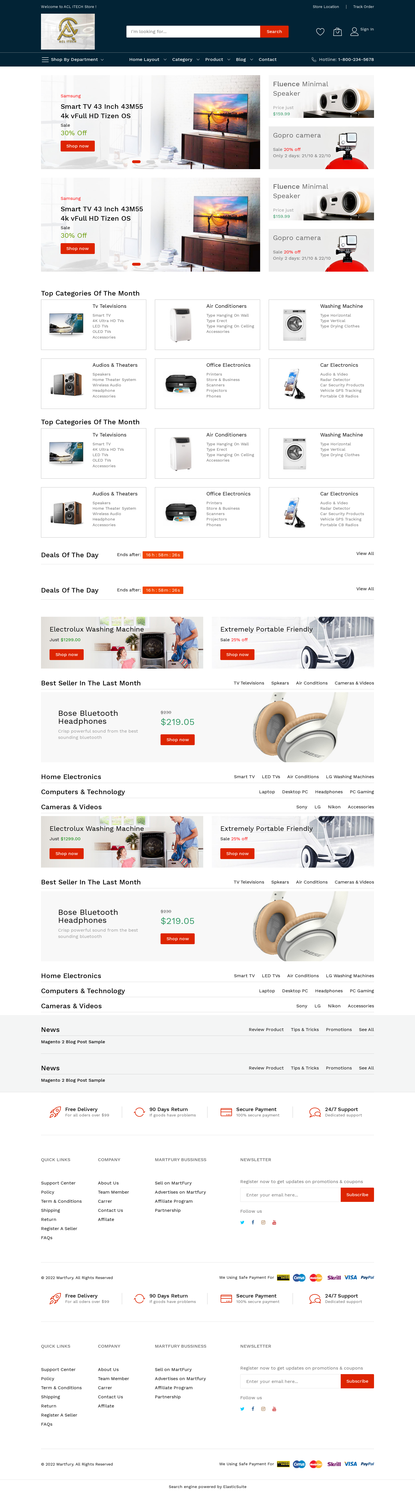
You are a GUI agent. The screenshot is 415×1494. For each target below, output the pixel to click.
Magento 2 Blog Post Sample (73, 1041)
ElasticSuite (234, 1486)
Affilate (106, 1219)
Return (48, 1219)
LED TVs (100, 326)
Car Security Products (342, 385)
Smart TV (102, 315)
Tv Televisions (109, 306)
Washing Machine (341, 306)
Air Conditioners (226, 306)
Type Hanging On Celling (230, 326)
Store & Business (223, 379)
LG (318, 806)
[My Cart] (337, 32)
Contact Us (110, 1210)
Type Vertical (332, 320)
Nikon (334, 806)
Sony (301, 806)
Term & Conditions (61, 1201)
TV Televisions (249, 683)
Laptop (267, 791)
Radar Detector (335, 379)
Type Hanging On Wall (227, 315)
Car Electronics (339, 365)
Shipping (50, 1210)
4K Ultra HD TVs (108, 320)
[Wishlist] (320, 32)
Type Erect (216, 320)
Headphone (104, 390)
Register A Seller (59, 1228)
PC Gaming (362, 791)
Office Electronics (228, 365)
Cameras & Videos (354, 683)
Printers (214, 374)
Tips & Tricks (305, 1029)
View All (365, 553)
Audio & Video (334, 374)
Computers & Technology (83, 792)
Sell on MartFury (173, 1183)
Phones (213, 396)
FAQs (46, 1237)
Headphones (329, 791)
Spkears (280, 683)
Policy (47, 1192)
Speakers (101, 374)
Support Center (58, 1183)
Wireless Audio (107, 385)
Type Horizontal (335, 315)
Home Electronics (71, 777)
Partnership (168, 1210)
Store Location (326, 7)
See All (366, 1029)
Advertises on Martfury (180, 1192)
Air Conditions (312, 683)
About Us (108, 1183)
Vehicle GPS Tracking (340, 390)
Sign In (367, 29)
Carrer (105, 1201)
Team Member (113, 1192)
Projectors (216, 390)
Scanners (215, 385)
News (50, 1030)
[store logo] (68, 32)
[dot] (136, 161)
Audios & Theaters (115, 365)
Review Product (266, 1029)
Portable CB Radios (339, 396)
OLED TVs (102, 331)
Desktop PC (295, 791)
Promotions (339, 1029)
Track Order (363, 7)
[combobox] (193, 32)
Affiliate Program (174, 1201)
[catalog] (66, 325)
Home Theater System (114, 379)
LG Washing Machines (350, 776)
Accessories (104, 337)
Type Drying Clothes (339, 326)
